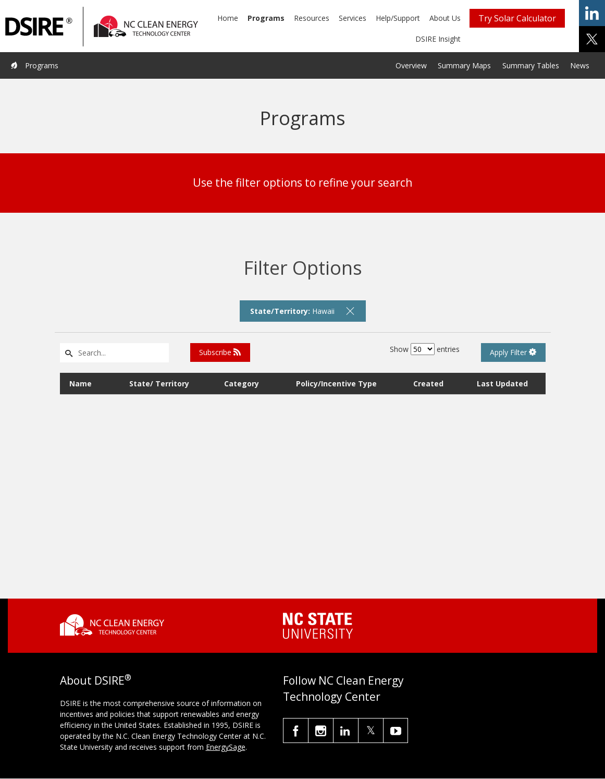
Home (227, 18)
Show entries (425, 349)
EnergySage (225, 747)
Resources (311, 18)
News (579, 65)
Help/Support (398, 18)
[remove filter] (350, 311)
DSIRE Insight (438, 39)
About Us (445, 18)
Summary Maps (464, 65)
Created (428, 383)
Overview (411, 65)
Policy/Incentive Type (336, 383)
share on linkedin (592, 13)
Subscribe (220, 352)
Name (80, 383)
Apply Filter (513, 352)
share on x (592, 39)
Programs (266, 18)
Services (352, 18)
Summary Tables (530, 65)
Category (241, 383)
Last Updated (502, 383)
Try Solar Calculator (517, 18)
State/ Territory (159, 383)
